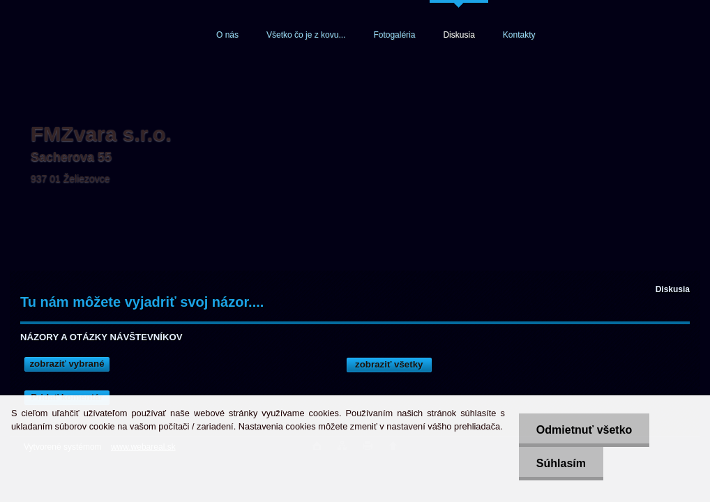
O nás (227, 35)
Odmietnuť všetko (584, 430)
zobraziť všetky (389, 364)
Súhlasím (561, 463)
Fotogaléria (394, 35)
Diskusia (458, 35)
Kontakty (519, 35)
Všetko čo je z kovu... (305, 35)
